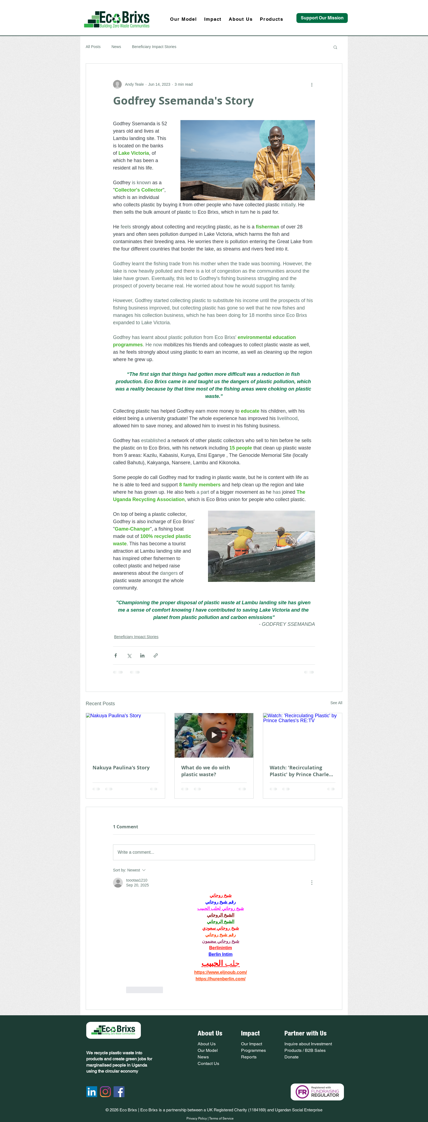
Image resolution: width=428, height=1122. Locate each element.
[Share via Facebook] (115, 655)
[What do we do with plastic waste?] (214, 735)
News (116, 46)
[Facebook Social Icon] (119, 1091)
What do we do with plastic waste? (205, 771)
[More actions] (311, 84)
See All (336, 703)
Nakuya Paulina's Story (121, 767)
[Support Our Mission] (322, 18)
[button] (335, 47)
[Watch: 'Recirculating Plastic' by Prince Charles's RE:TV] (302, 735)
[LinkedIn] (91, 1091)
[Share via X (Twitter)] (129, 655)
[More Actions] (311, 882)
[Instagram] (105, 1091)
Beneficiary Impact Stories (154, 46)
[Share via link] (155, 655)
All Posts (93, 46)
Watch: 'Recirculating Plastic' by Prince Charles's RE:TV (302, 771)
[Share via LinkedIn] (142, 655)
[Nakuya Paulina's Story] (125, 735)
